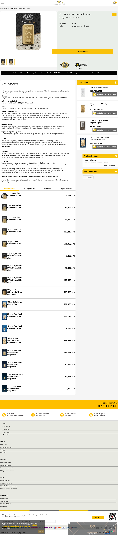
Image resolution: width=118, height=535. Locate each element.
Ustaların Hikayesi (90, 160)
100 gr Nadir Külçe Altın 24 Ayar (14, 303)
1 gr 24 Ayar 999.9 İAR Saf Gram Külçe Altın (14, 256)
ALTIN (4, 424)
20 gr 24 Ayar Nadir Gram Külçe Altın (14, 315)
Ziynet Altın (6, 435)
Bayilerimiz (4, 501)
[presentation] (74, 518)
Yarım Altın (6, 432)
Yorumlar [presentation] (47, 189)
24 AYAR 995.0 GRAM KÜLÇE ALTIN (20, 8)
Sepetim (3, 453)
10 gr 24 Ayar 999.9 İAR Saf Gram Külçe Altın (14, 268)
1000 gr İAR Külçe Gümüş (99, 87)
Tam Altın (6, 429)
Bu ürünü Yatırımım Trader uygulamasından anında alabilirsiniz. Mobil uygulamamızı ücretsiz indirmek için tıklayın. (59, 73)
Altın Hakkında (5, 480)
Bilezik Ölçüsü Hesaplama (9, 489)
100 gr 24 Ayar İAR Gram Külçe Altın (14, 242)
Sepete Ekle (83, 51)
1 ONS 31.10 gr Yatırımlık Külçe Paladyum (99, 122)
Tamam (41, 532)
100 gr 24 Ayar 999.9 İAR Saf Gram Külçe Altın (14, 292)
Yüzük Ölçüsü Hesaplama (9, 486)
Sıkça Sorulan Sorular (7, 471)
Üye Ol (3, 450)
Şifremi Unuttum (6, 447)
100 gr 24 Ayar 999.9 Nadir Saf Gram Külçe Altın (14, 340)
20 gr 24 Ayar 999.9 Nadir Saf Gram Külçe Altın (14, 352)
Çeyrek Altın (6, 426)
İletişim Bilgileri (6, 504)
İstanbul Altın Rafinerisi (81, 26)
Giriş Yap (4, 444)
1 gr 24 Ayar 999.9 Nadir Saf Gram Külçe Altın (14, 388)
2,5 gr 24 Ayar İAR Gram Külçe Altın (14, 206)
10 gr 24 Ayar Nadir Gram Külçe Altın (14, 327)
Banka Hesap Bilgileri (7, 468)
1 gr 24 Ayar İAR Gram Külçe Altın (14, 194)
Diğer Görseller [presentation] (66, 189)
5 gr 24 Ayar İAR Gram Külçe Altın (14, 218)
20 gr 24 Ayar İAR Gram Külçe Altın (14, 230)
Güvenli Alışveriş (6, 462)
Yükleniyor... (89, 177)
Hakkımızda (4, 498)
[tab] (9, 189)
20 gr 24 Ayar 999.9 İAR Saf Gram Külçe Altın (14, 280)
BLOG (2, 478)
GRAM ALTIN (3, 8)
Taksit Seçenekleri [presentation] (28, 189)
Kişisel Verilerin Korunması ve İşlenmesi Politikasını (19, 526)
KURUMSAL (4, 496)
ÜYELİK (2, 442)
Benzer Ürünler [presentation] (9, 189)
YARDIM (3, 460)
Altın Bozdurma (6, 465)
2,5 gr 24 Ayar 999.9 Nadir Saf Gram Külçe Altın (14, 376)
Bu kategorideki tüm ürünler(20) (69, 18)
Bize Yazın (4, 507)
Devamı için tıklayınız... (110, 165)
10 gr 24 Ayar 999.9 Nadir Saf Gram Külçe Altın (14, 364)
